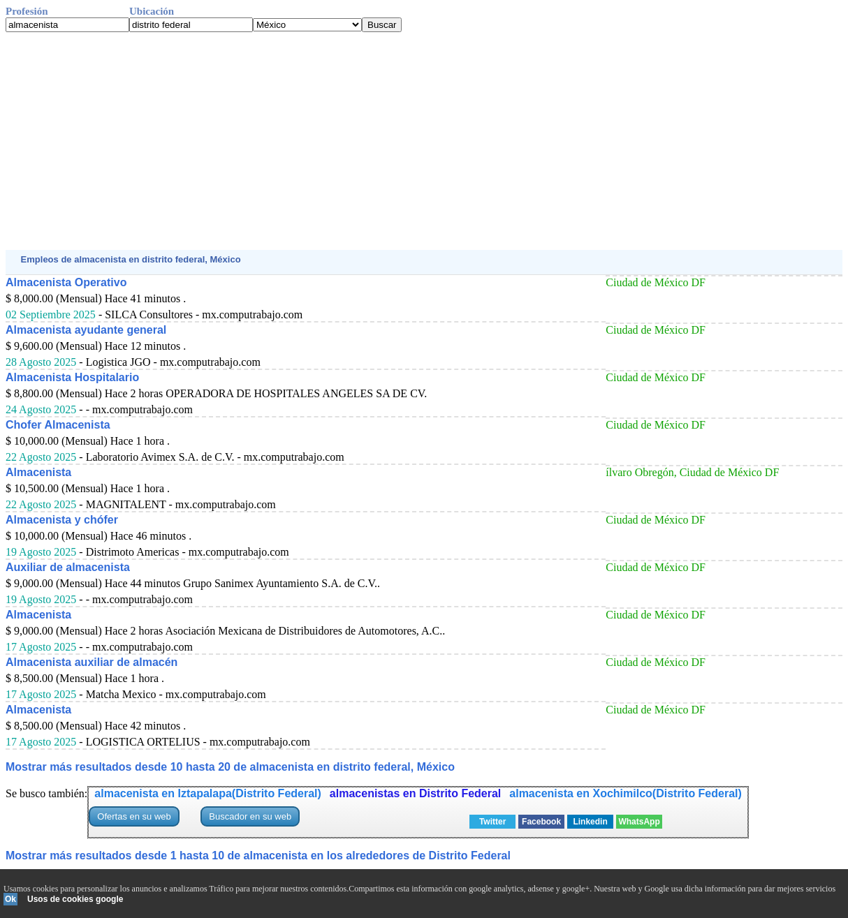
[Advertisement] (424, 141)
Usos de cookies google (75, 899)
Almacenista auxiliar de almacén (91, 662)
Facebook (541, 822)
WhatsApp (638, 822)
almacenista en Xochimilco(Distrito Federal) (625, 793)
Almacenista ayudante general (86, 330)
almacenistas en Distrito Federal (415, 793)
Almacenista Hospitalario (72, 377)
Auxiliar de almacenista (68, 567)
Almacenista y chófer (62, 520)
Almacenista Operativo (66, 282)
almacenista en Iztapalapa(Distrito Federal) (207, 793)
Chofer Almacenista (58, 425)
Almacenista (38, 472)
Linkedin (590, 822)
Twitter (492, 822)
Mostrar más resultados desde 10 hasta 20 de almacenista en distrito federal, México (230, 767)
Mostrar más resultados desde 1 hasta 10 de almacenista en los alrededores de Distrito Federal (258, 855)
